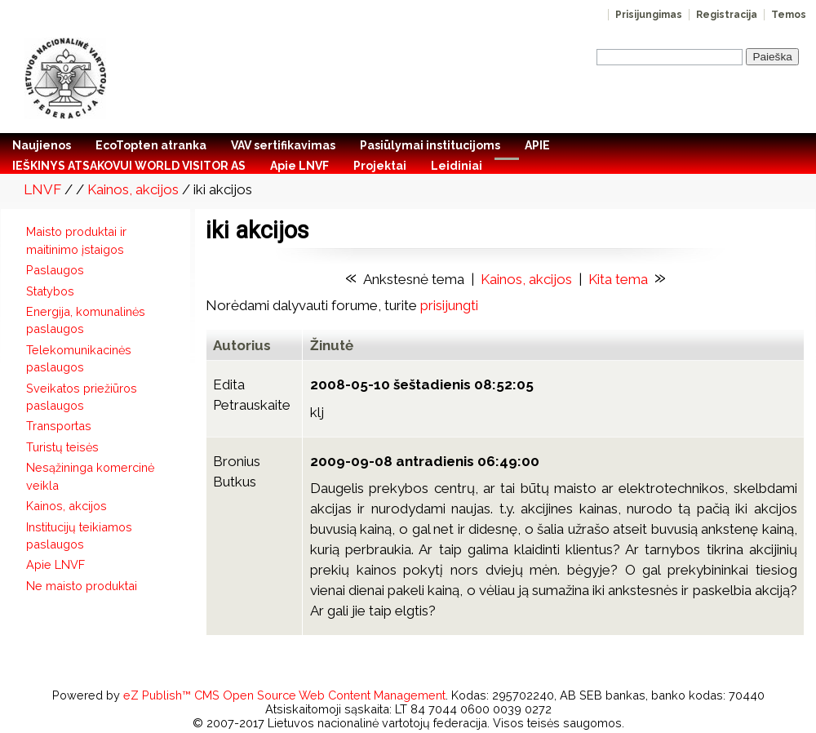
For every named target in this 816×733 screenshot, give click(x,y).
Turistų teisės (62, 447)
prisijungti (449, 305)
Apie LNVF (55, 564)
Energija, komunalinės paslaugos (85, 319)
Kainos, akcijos (133, 189)
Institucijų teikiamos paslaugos (79, 535)
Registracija (726, 14)
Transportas (58, 426)
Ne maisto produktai (81, 586)
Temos (788, 14)
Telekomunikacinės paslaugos (78, 358)
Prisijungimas (648, 14)
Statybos (50, 291)
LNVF (42, 189)
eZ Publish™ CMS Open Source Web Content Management (284, 695)
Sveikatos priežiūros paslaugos (81, 396)
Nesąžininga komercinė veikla (90, 475)
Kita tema (618, 279)
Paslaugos (55, 270)
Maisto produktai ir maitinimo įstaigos (76, 239)
